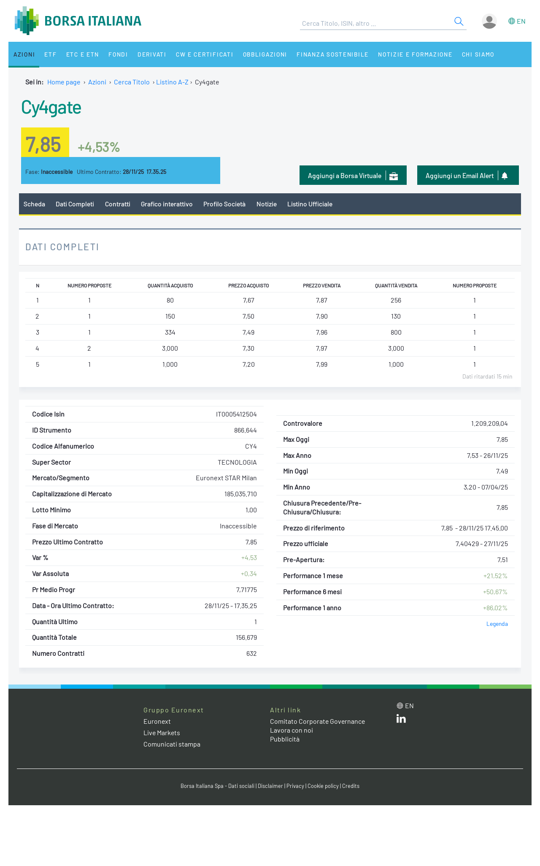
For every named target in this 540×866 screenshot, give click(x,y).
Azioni (24, 54)
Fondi (116, 54)
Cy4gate (52, 106)
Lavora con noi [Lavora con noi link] (291, 730)
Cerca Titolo (132, 82)
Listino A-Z (172, 82)
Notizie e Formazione (411, 54)
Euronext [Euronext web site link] (157, 721)
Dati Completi (75, 204)
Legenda (497, 624)
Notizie (268, 204)
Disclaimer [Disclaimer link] (270, 785)
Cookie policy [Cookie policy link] (323, 785)
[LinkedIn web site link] (401, 720)
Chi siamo (474, 54)
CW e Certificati (201, 54)
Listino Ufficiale (311, 204)
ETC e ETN (80, 54)
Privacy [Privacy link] (295, 785)
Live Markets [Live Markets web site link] (162, 733)
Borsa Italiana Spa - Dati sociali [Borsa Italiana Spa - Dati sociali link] (217, 785)
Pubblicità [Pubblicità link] (285, 739)
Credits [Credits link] (350, 785)
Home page (64, 82)
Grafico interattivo (167, 204)
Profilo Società (225, 204)
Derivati (148, 54)
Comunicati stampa (171, 744)
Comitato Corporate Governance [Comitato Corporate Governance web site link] (318, 721)
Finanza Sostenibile (328, 54)
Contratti (117, 204)
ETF (49, 54)
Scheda (34, 204)
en (521, 21)
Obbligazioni (261, 54)
